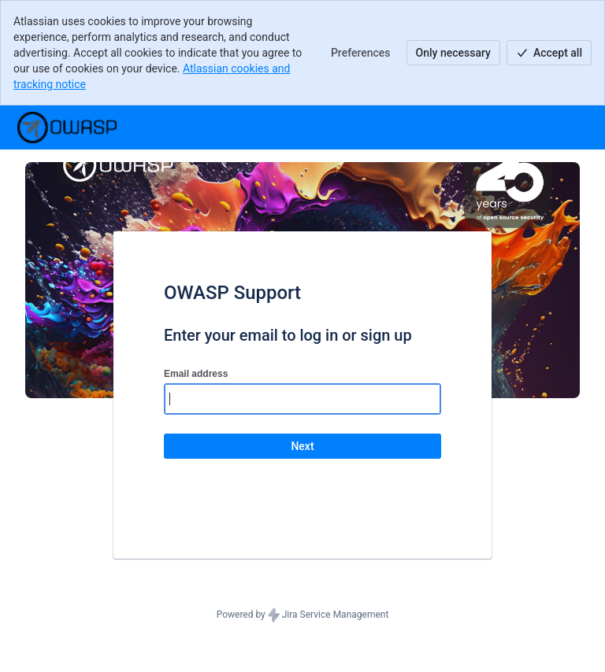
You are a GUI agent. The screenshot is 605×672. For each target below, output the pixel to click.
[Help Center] (67, 127)
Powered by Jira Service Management (303, 615)
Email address (196, 373)
